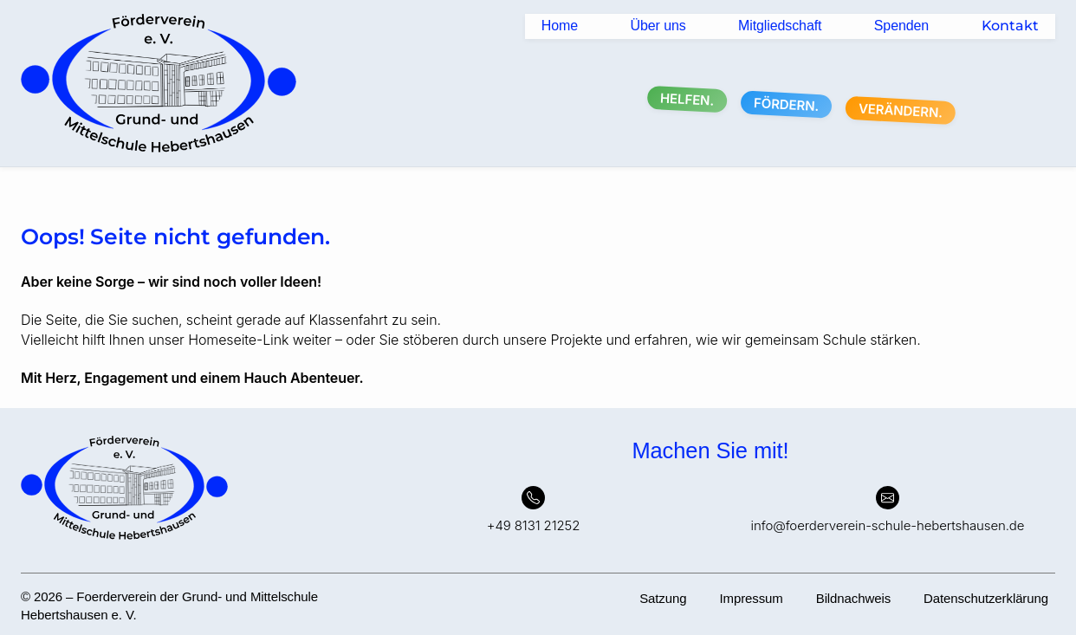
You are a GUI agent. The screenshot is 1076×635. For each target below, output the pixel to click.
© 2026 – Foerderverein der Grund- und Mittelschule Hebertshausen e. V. (169, 605)
